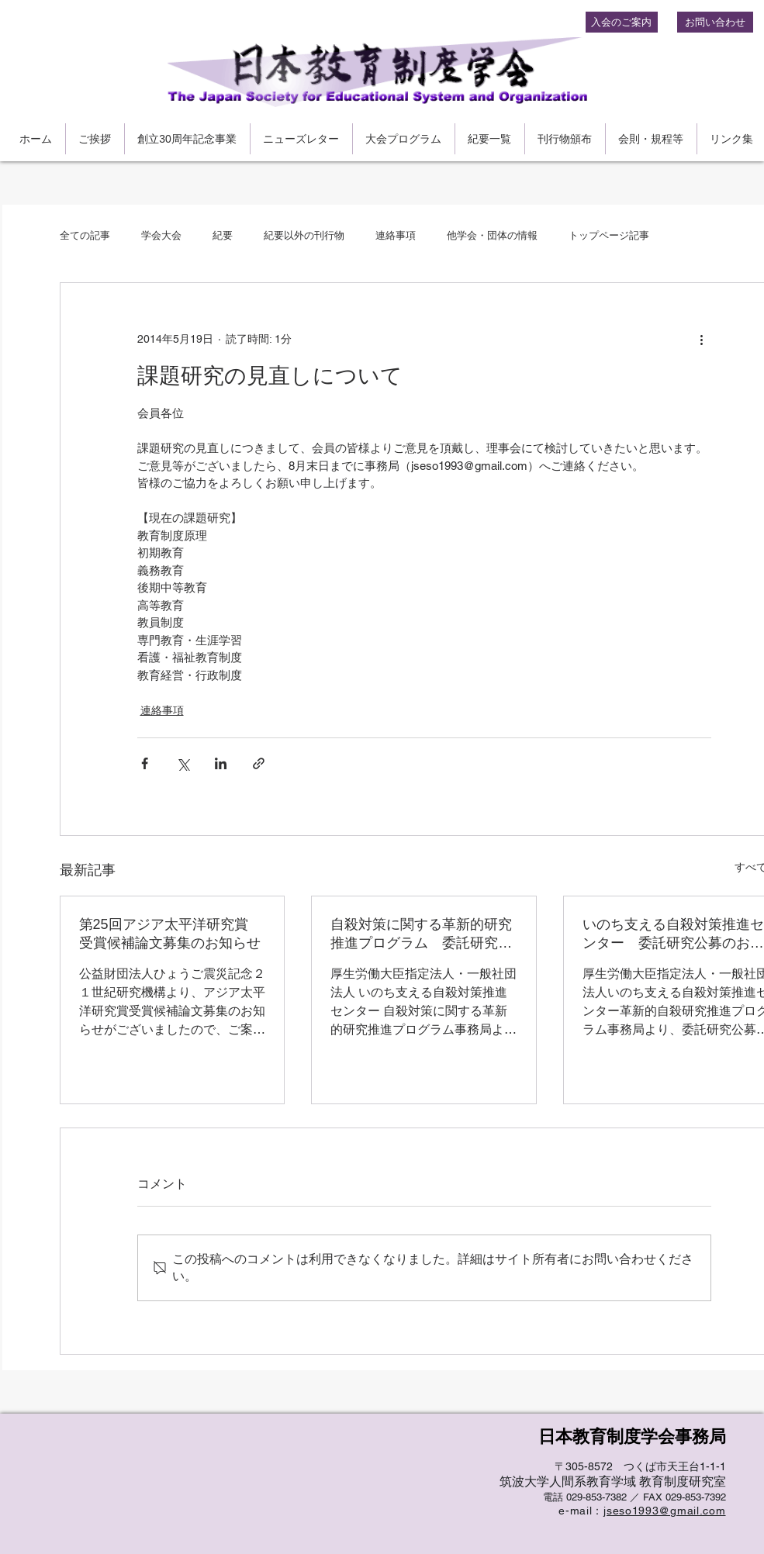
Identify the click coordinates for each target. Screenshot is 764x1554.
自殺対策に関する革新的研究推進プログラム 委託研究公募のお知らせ (421, 934)
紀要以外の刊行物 (304, 235)
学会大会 (161, 235)
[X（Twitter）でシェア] (182, 763)
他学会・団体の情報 (492, 235)
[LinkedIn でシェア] (220, 763)
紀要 (223, 235)
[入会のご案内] (622, 22)
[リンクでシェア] (258, 763)
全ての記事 (85, 235)
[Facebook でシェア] (144, 763)
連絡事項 (395, 235)
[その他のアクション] (702, 339)
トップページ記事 (609, 235)
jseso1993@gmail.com (664, 1510)
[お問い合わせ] (715, 22)
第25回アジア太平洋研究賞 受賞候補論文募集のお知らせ (170, 934)
